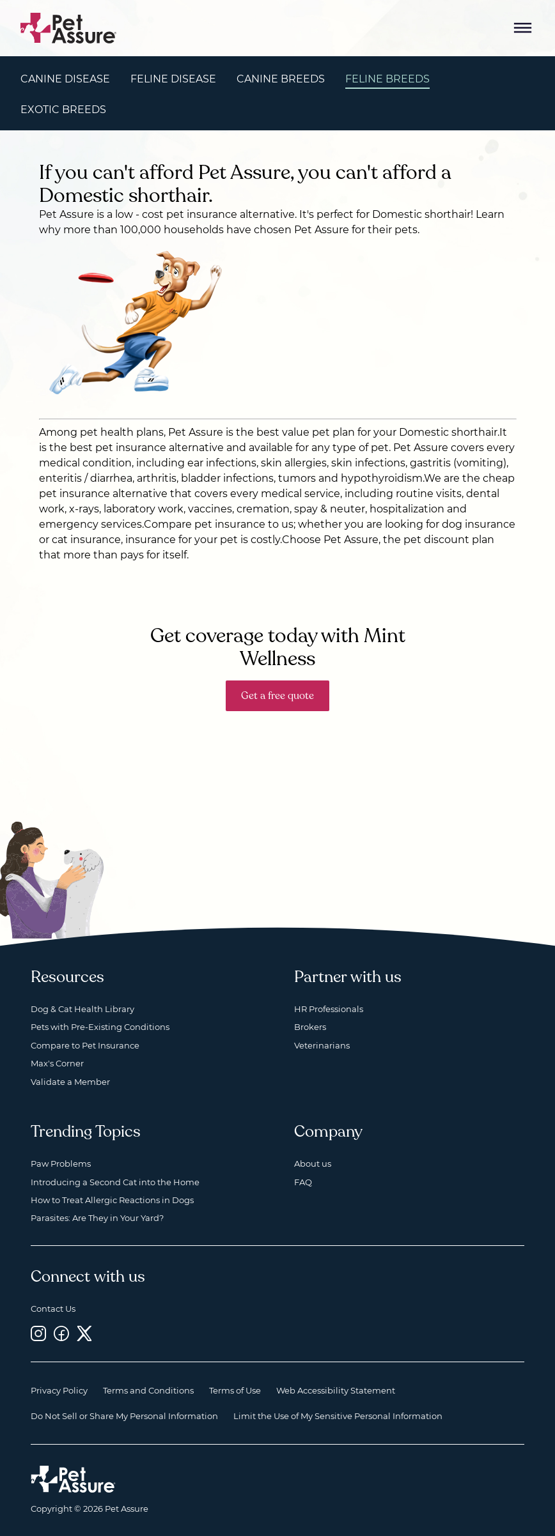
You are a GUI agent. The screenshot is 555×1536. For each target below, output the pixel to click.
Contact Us (53, 1308)
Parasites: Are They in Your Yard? (97, 1218)
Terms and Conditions (148, 1390)
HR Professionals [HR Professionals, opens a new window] (328, 1009)
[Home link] (73, 1479)
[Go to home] (68, 27)
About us (312, 1163)
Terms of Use (235, 1390)
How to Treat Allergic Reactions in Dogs (112, 1200)
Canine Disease (65, 79)
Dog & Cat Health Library (82, 1009)
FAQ (303, 1182)
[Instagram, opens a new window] (38, 1334)
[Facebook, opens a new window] (61, 1334)
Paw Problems (61, 1163)
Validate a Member (70, 1082)
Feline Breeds (387, 79)
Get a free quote (277, 696)
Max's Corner (57, 1063)
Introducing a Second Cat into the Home (115, 1182)
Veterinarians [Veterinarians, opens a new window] (322, 1045)
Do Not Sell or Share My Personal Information (124, 1416)
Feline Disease (173, 79)
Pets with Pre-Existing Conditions (100, 1027)
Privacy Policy (59, 1390)
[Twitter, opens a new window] (84, 1334)
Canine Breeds (281, 79)
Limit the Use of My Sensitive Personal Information (337, 1416)
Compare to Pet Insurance (85, 1045)
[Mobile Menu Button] (523, 28)
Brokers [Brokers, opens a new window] (310, 1027)
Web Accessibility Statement (335, 1390)
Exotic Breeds (63, 110)
